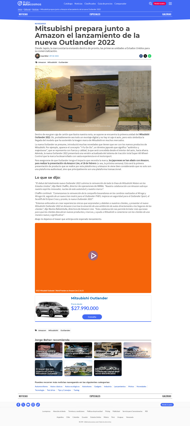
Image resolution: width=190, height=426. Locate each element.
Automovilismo (41, 386)
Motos (131, 386)
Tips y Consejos (64, 390)
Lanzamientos (120, 386)
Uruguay (120, 417)
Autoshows (87, 386)
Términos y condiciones (76, 411)
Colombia (76, 417)
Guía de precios (105, 3)
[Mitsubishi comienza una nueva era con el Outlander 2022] (108, 350)
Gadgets (97, 386)
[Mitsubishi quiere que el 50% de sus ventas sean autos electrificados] (108, 368)
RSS (146, 411)
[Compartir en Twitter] (145, 56)
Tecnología (39, 390)
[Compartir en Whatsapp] (149, 56)
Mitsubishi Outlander (89, 298)
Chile (68, 417)
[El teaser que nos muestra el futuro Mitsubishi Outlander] (49, 368)
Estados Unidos (95, 417)
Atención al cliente (59, 411)
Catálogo (68, 3)
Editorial (27, 9)
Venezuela (129, 417)
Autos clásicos (56, 386)
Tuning (76, 390)
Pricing (107, 411)
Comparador (120, 3)
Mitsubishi (52, 62)
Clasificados (90, 3)
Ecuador (85, 417)
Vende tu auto (159, 4)
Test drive (51, 390)
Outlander (63, 62)
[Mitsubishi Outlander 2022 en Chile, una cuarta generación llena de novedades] (78, 350)
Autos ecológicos (72, 386)
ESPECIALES (95, 14)
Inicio (20, 9)
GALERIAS (166, 14)
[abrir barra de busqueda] (150, 3)
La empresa (46, 411)
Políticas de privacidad (95, 411)
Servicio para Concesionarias (132, 411)
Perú (113, 417)
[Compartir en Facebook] (141, 56)
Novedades (40, 24)
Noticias (78, 3)
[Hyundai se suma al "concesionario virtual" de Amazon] (49, 350)
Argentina (60, 417)
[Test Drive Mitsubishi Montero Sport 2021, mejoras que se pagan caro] (78, 368)
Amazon (42, 62)
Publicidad (116, 411)
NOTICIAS (23, 14)
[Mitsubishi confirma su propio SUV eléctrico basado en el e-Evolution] (137, 350)
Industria (107, 386)
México (106, 417)
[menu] (170, 3)
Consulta (92, 317)
